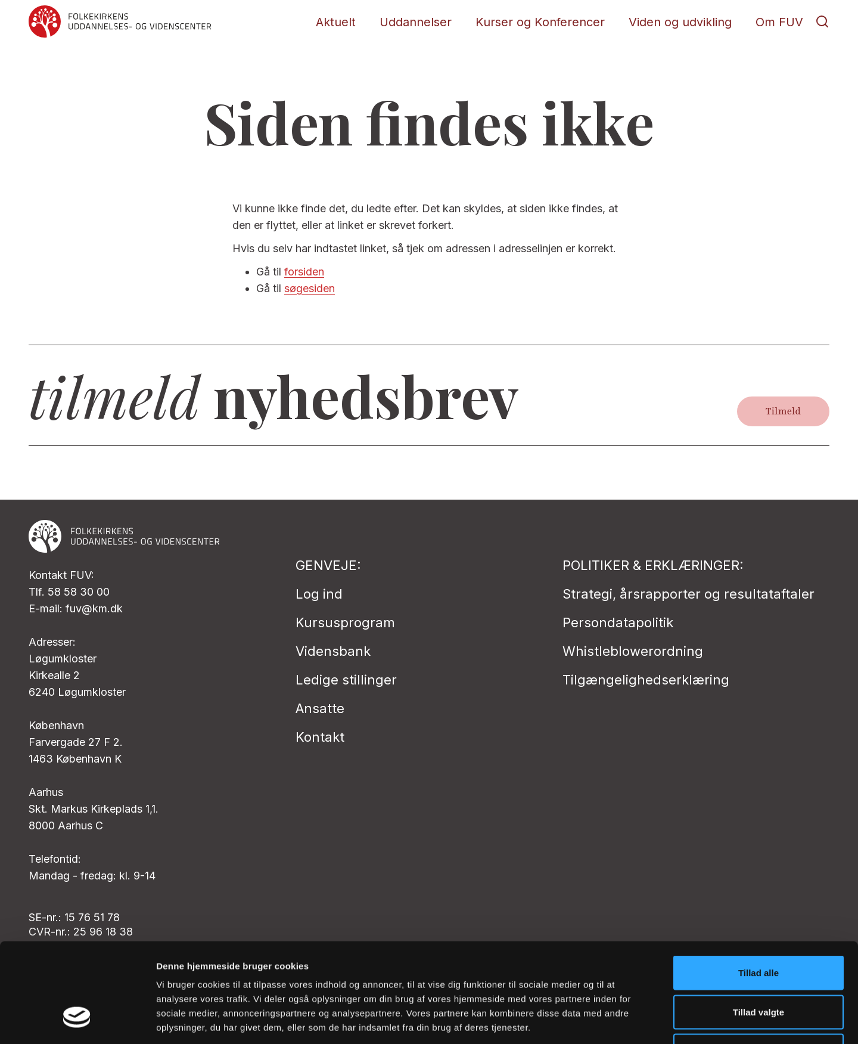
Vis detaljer (619, 1020)
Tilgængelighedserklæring (645, 680)
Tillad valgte (758, 927)
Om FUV (779, 22)
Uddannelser (416, 22)
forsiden (304, 271)
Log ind (319, 594)
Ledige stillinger (346, 680)
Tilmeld (783, 411)
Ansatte (320, 708)
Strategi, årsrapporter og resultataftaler (688, 594)
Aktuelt (336, 22)
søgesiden (309, 288)
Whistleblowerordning (632, 651)
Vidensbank (333, 651)
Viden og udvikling (680, 22)
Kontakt (320, 737)
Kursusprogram (345, 622)
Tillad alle (758, 887)
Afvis (759, 966)
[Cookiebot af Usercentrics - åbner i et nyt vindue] (77, 1021)
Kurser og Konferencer (540, 22)
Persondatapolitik (617, 622)
